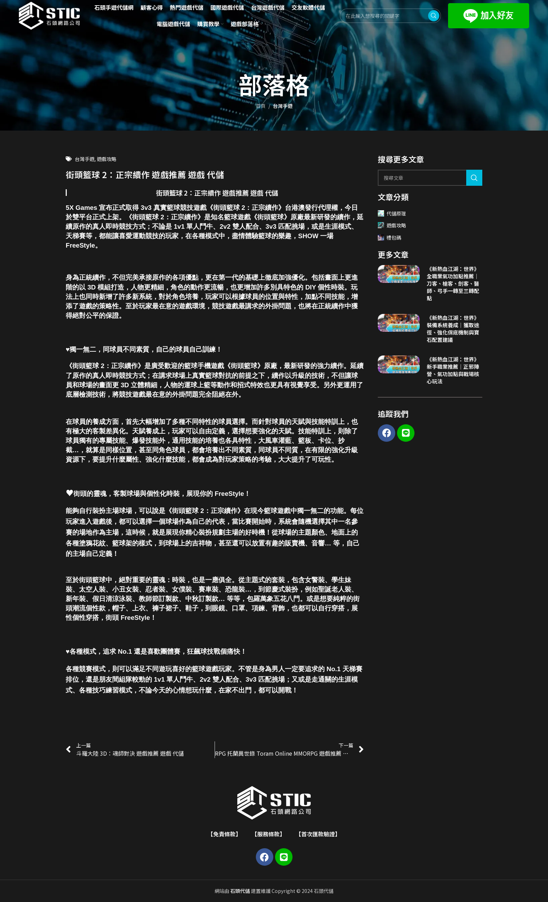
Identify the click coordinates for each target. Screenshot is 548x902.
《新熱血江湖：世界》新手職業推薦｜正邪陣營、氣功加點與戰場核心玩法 (453, 370)
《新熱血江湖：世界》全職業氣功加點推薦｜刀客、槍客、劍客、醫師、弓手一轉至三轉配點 (453, 283)
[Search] (430, 178)
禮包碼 (389, 237)
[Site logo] (49, 15)
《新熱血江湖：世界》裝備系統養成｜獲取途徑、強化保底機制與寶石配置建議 (453, 328)
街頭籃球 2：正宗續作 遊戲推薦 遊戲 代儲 (217, 192)
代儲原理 (392, 213)
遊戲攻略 (106, 158)
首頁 (261, 105)
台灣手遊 (283, 105)
